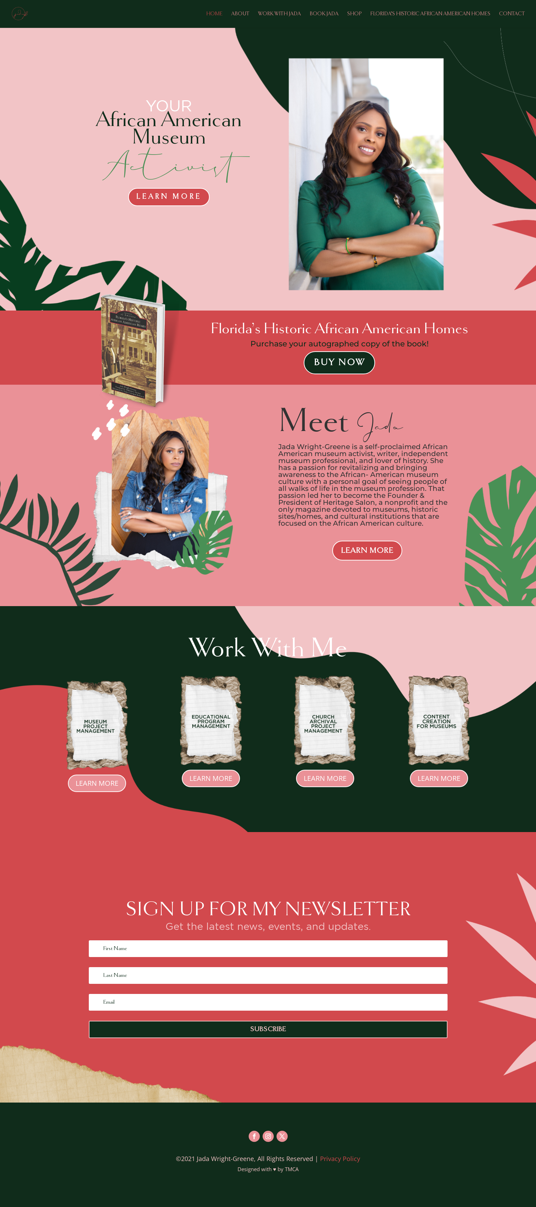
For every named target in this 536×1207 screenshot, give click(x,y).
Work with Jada (279, 13)
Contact (512, 13)
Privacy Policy (340, 1158)
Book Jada (324, 13)
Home (214, 13)
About (240, 13)
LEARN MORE (367, 551)
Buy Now (339, 362)
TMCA (291, 1169)
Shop (354, 13)
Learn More (169, 197)
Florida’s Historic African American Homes (430, 13)
